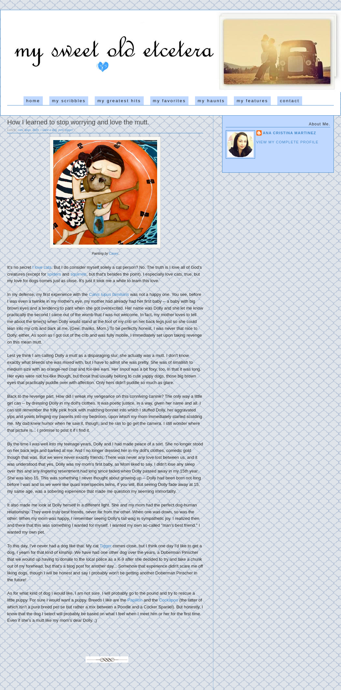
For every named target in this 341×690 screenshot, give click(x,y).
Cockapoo (168, 600)
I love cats (42, 267)
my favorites (169, 100)
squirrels (79, 274)
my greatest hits (119, 100)
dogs (28, 130)
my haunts (211, 100)
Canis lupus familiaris (109, 294)
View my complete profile (287, 142)
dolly (36, 130)
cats (20, 130)
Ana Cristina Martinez (290, 133)
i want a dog (49, 130)
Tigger (105, 545)
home (33, 100)
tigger (69, 130)
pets (61, 130)
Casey (113, 253)
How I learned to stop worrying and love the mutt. (78, 122)
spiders (54, 274)
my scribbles (69, 100)
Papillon (134, 600)
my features (252, 100)
